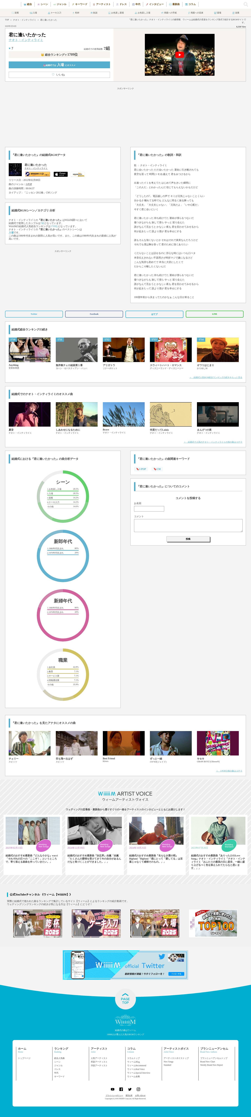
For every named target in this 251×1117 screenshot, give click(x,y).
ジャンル (58, 1065)
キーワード (59, 1076)
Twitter (34, 314)
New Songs (168, 1061)
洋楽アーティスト (99, 1065)
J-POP (29, 184)
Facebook (94, 314)
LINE (214, 314)
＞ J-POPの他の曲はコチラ (229, 771)
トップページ (24, 1058)
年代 (56, 1073)
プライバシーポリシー (114, 1095)
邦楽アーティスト (99, 1062)
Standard (167, 1065)
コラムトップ (133, 1058)
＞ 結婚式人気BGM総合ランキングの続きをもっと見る (215, 377)
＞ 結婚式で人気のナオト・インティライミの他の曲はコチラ (213, 442)
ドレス (57, 1069)
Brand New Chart (207, 1061)
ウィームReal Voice (136, 1069)
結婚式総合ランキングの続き (30, 329)
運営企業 (129, 1095)
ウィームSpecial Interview (138, 1073)
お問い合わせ (140, 1095)
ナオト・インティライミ (24, 20)
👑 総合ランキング (59, 54)
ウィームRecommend (136, 1065)
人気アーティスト (99, 1058)
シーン (57, 1062)
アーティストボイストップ (176, 1058)
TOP (7, 20)
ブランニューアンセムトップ (213, 1058)
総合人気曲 (59, 1058)
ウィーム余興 (133, 1076)
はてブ (154, 314)
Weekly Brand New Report (211, 1065)
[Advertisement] (125, 116)
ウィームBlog (133, 1062)
